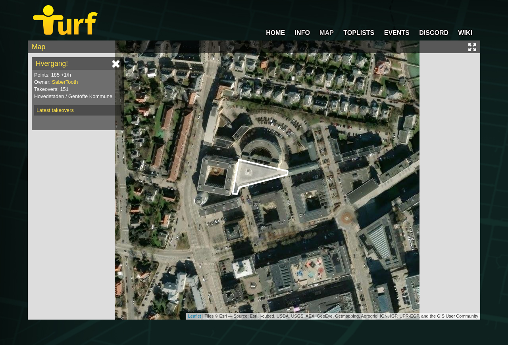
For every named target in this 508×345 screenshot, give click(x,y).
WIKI (465, 32)
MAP (326, 32)
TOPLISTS (358, 32)
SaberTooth (65, 82)
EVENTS (397, 32)
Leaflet (194, 316)
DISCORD (433, 32)
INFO (302, 32)
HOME (275, 32)
